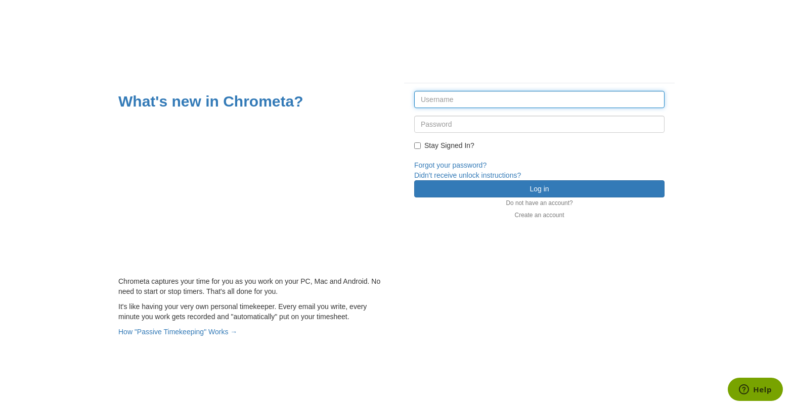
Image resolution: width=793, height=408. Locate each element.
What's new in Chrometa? (210, 101)
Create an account (539, 215)
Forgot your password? (450, 165)
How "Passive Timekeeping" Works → (177, 332)
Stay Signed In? (444, 145)
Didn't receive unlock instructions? (467, 175)
